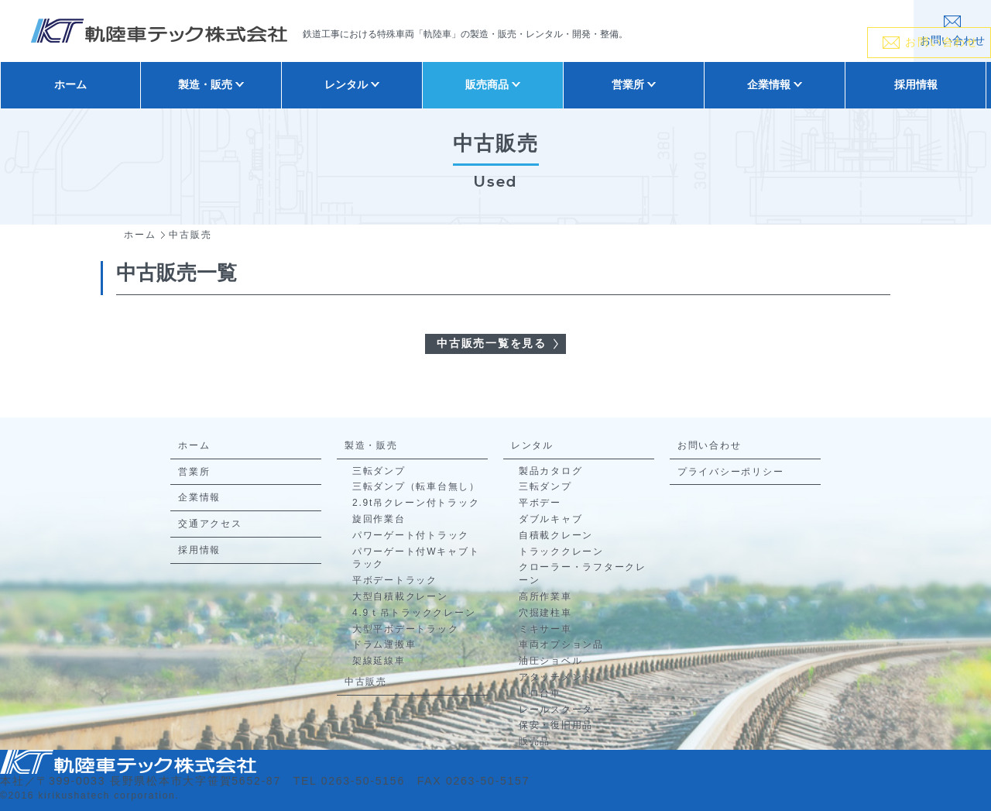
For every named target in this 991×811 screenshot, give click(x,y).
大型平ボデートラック (405, 629)
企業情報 (199, 497)
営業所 (194, 471)
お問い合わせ (709, 445)
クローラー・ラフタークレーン (582, 574)
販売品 (534, 741)
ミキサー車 (545, 629)
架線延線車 (379, 660)
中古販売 (366, 681)
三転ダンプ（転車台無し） (416, 486)
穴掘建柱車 (545, 612)
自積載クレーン (556, 535)
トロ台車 (540, 693)
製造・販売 (371, 445)
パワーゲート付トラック (410, 535)
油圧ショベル (551, 660)
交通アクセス (210, 523)
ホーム (70, 84)
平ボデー (540, 502)
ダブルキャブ (551, 519)
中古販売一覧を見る (492, 343)
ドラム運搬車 (384, 644)
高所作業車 (545, 596)
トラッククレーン (561, 551)
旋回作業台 (379, 519)
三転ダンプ (379, 471)
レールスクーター (561, 709)
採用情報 (916, 84)
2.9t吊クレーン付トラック (416, 502)
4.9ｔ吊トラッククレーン (413, 612)
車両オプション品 (561, 644)
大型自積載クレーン (400, 596)
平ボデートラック (394, 580)
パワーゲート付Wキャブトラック (415, 558)
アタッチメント (556, 677)
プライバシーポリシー (730, 471)
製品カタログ (551, 471)
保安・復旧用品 (556, 725)
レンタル (532, 445)
